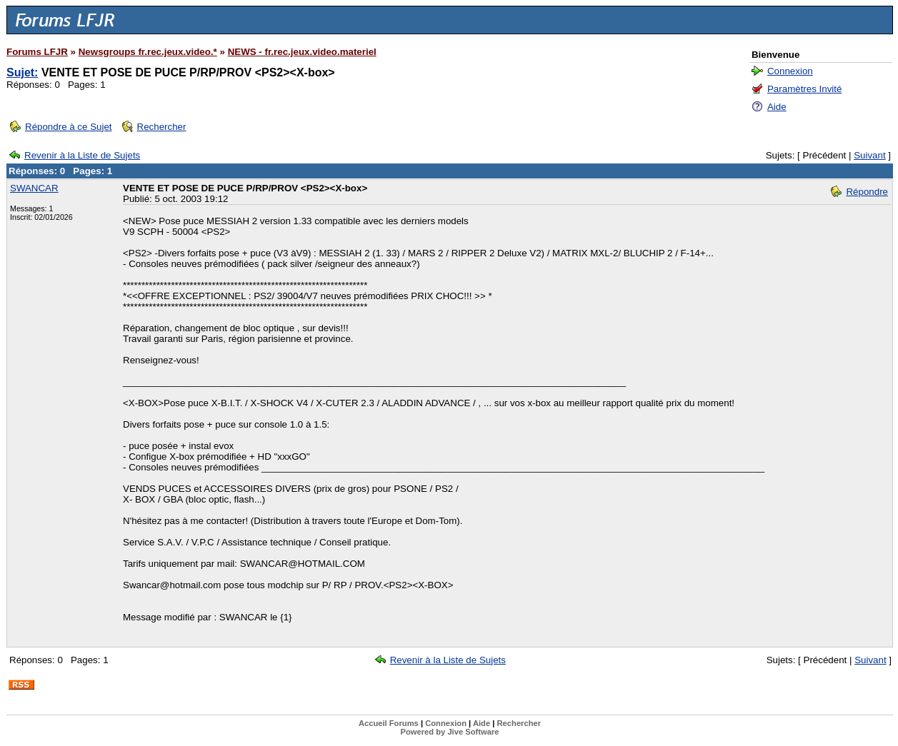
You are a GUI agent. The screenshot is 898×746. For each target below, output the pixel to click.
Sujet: (22, 72)
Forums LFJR (37, 51)
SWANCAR (34, 188)
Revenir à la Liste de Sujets (82, 155)
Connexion (790, 71)
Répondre (867, 191)
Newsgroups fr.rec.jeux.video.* (148, 51)
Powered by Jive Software (449, 731)
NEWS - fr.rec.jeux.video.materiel (302, 51)
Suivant (869, 155)
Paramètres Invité (804, 89)
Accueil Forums (389, 723)
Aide (777, 106)
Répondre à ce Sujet (68, 126)
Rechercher (161, 126)
